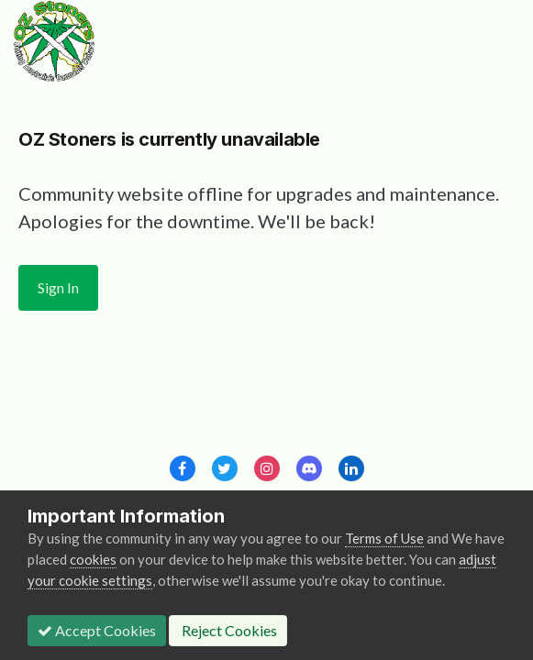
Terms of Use (384, 538)
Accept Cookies (97, 630)
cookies (93, 559)
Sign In (58, 287)
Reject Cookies (228, 630)
